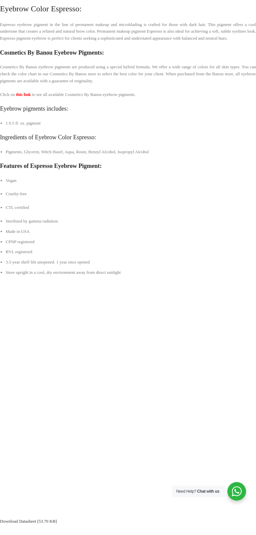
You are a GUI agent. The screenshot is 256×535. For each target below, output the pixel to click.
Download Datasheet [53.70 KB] (28, 521)
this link (23, 94)
